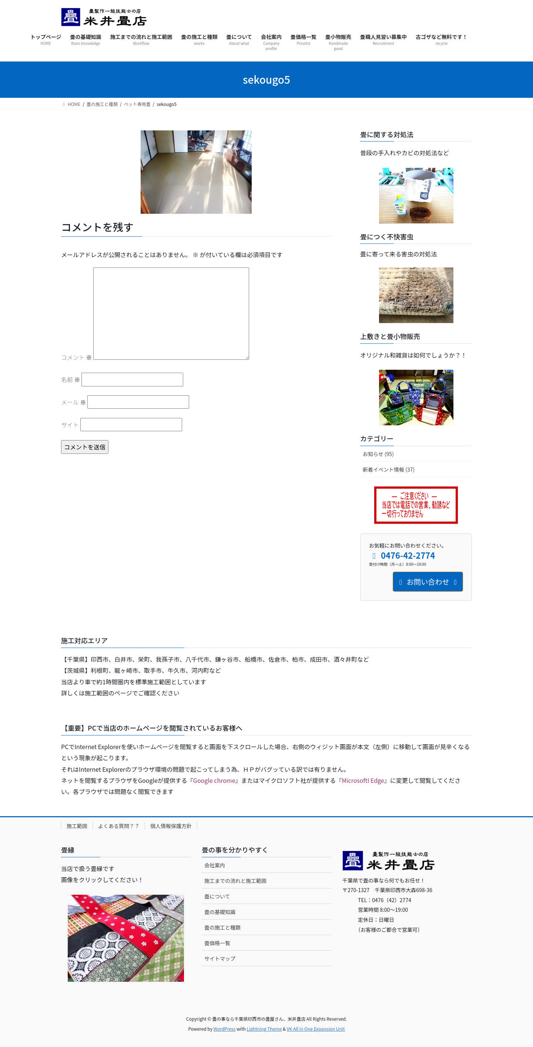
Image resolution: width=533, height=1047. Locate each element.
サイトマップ (219, 958)
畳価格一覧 (217, 943)
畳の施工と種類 (222, 927)
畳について (217, 896)
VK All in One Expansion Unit (316, 1029)
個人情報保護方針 (171, 826)
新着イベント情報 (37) (389, 469)
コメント (76, 357)
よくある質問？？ (119, 826)
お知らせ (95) (378, 454)
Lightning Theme (264, 1029)
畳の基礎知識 (219, 911)
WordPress (225, 1029)
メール (73, 402)
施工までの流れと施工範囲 (235, 880)
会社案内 (214, 865)
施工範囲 (77, 826)
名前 (70, 379)
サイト (70, 424)
